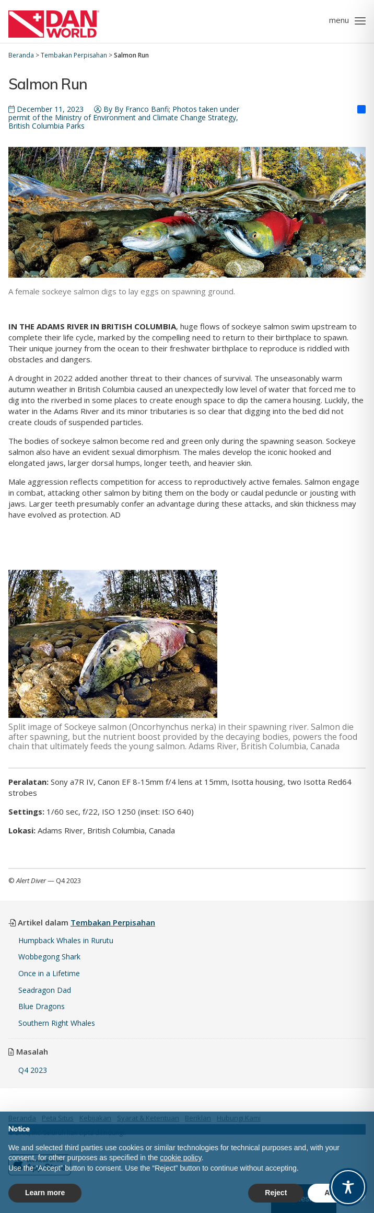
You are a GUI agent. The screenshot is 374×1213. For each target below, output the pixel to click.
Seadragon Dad (44, 990)
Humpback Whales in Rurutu (65, 940)
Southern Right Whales (56, 1023)
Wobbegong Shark (49, 957)
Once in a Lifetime (49, 973)
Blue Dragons (42, 1006)
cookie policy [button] (180, 1157)
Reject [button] (276, 1192)
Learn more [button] (45, 1192)
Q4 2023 (32, 1070)
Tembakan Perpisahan (113, 922)
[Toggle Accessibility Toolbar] (348, 1187)
